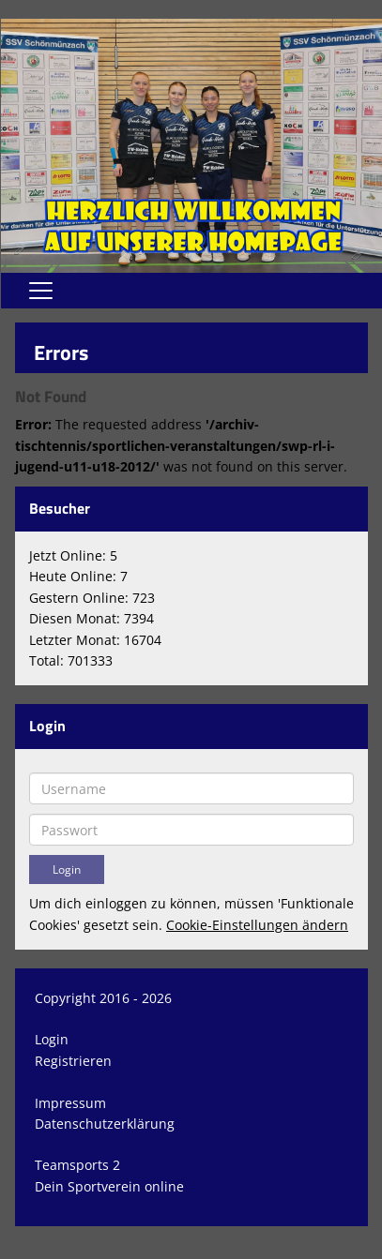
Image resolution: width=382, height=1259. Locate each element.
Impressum (70, 1103)
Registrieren (73, 1061)
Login (52, 1039)
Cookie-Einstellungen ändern (257, 925)
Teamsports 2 (77, 1165)
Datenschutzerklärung (105, 1123)
